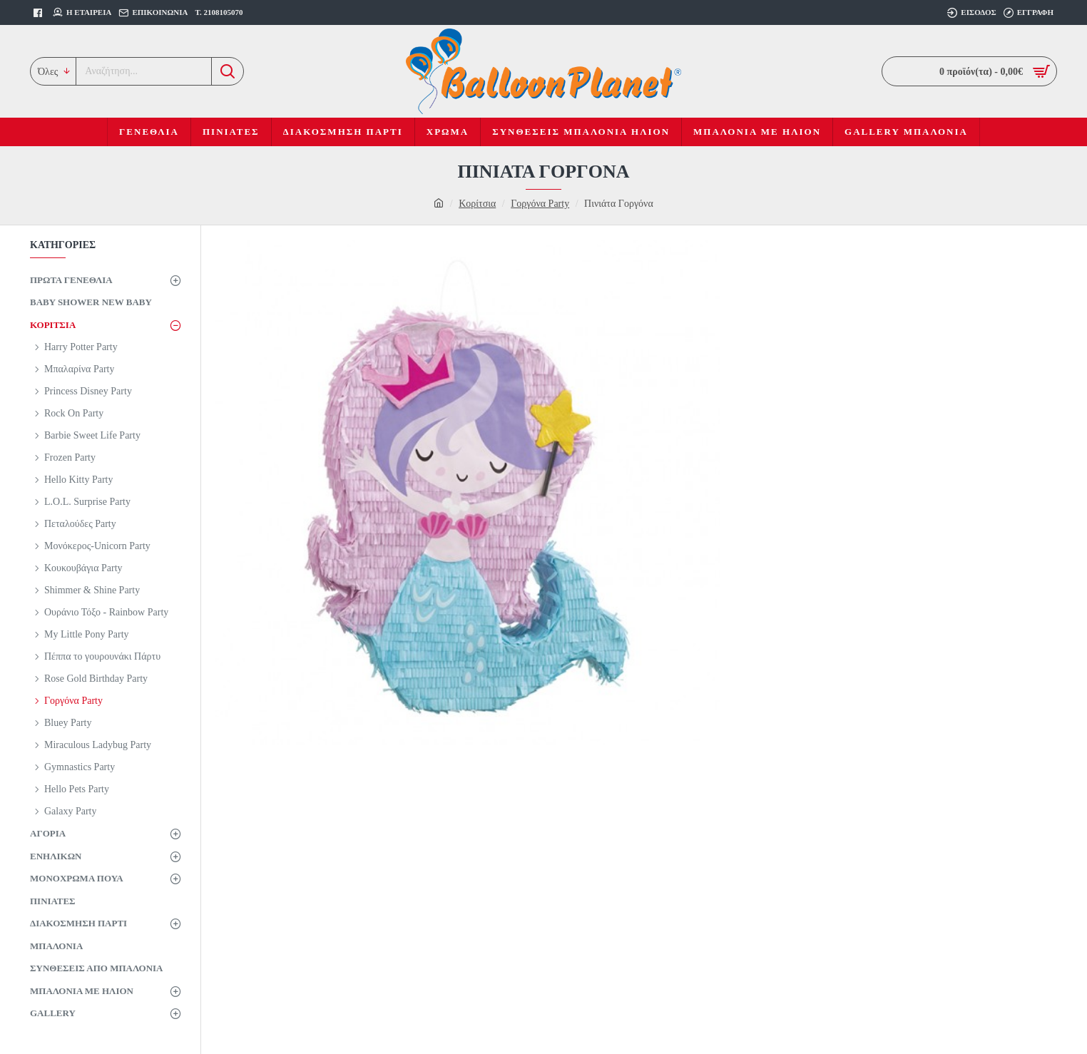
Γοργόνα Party (540, 203)
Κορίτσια (477, 203)
